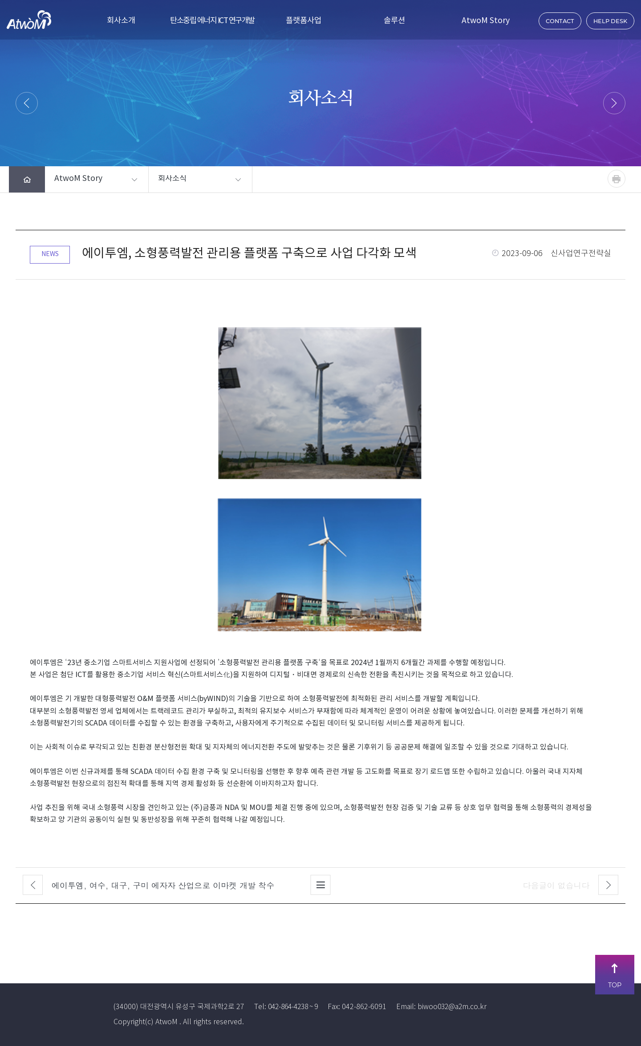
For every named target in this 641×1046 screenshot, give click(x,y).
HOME (269, 120)
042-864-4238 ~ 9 (296, 1007)
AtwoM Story (486, 20)
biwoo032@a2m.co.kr (459, 1007)
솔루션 (394, 20)
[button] (89, 179)
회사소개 (121, 20)
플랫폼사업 (303, 20)
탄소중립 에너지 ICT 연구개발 (212, 20)
